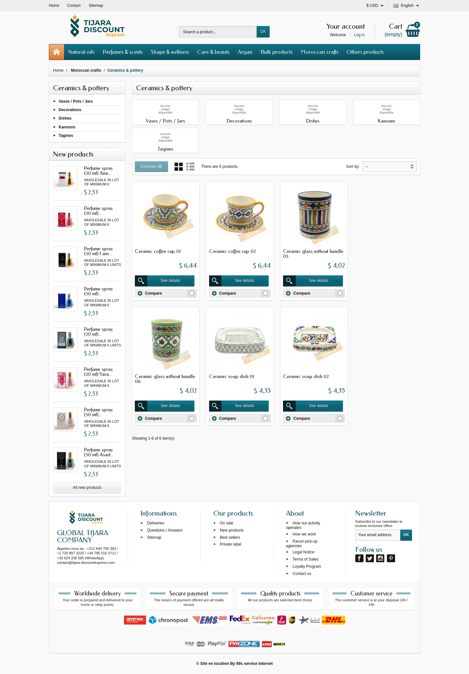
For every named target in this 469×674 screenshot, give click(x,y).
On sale (226, 523)
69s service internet (254, 663)
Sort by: (353, 166)
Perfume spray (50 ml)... (98, 210)
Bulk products (276, 52)
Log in (359, 35)
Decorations (70, 110)
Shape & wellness (170, 52)
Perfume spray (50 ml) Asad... (98, 452)
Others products (365, 52)
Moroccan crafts (319, 52)
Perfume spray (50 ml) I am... (98, 251)
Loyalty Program (306, 566)
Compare (150, 292)
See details (158, 280)
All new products (87, 487)
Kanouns (67, 127)
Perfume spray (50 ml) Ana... (98, 170)
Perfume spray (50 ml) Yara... (98, 371)
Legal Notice (303, 552)
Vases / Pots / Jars (76, 101)
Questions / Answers (164, 530)
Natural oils (81, 52)
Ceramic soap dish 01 (157, 376)
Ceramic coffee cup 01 (158, 251)
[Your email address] (378, 535)
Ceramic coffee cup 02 (231, 251)
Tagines (66, 135)
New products (232, 530)
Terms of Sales (305, 559)
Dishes (65, 118)
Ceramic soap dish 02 (231, 376)
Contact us (301, 573)
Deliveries (155, 523)
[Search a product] (218, 31)
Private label (230, 544)
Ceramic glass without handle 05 (312, 253)
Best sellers (230, 537)
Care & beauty (213, 52)
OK (263, 31)
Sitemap (154, 537)
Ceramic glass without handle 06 (386, 253)
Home (58, 70)
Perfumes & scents (123, 52)
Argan (245, 52)
